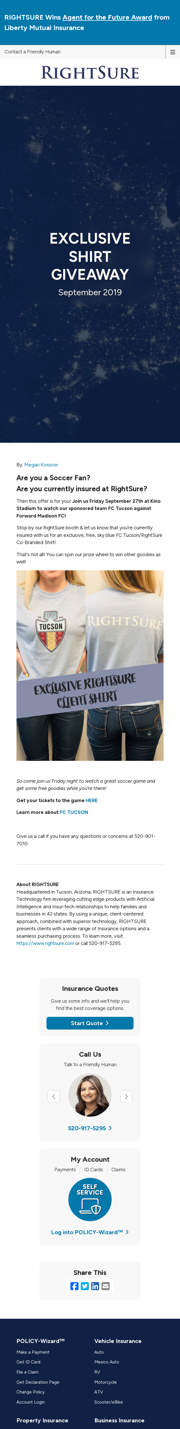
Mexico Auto (106, 1362)
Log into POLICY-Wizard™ (90, 1232)
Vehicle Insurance (118, 1341)
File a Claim (27, 1372)
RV (97, 1372)
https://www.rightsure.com (45, 943)
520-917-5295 (90, 1128)
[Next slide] (126, 1096)
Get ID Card (28, 1362)
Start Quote (90, 1023)
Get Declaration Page (37, 1382)
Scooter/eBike (108, 1402)
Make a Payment (33, 1352)
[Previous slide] (54, 1096)
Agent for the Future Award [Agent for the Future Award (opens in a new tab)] (107, 17)
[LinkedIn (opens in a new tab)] (95, 1286)
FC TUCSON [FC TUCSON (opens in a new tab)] (74, 812)
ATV (98, 1392)
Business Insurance (119, 1420)
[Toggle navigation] (173, 51)
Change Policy (30, 1392)
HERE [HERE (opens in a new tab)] (92, 800)
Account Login (30, 1402)
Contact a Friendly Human (33, 52)
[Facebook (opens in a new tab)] (74, 1286)
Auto (99, 1352)
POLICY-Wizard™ (40, 1341)
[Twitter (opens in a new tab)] (85, 1286)
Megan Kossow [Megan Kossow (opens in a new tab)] (41, 465)
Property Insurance (42, 1420)
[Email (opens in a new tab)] (106, 1286)
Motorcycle (105, 1382)
